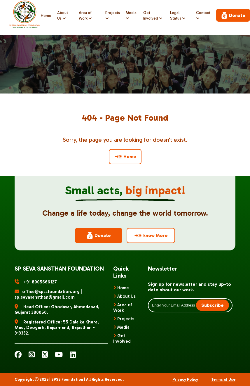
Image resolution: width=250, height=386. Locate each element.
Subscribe (212, 305)
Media (123, 327)
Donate (233, 15)
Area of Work (122, 307)
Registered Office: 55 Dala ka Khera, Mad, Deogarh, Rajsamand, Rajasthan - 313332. (57, 327)
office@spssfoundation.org (51, 291)
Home (46, 15)
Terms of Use (223, 379)
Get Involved (122, 338)
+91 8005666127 (40, 282)
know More (151, 235)
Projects (125, 318)
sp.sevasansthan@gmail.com (45, 297)
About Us (126, 296)
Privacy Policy (185, 379)
